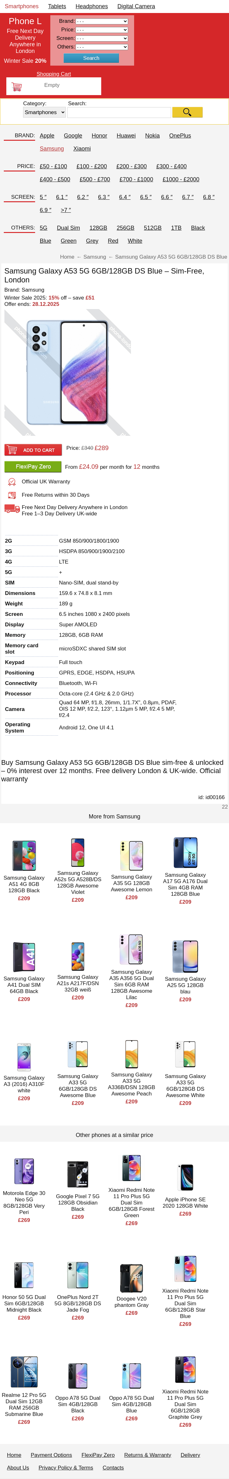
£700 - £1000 (136, 179)
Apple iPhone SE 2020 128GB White (185, 1203)
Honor (99, 135)
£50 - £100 (53, 166)
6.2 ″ (83, 197)
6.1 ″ (61, 197)
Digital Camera (136, 6)
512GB (153, 228)
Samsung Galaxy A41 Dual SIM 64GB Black (23, 985)
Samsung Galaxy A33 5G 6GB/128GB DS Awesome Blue (77, 1085)
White (135, 241)
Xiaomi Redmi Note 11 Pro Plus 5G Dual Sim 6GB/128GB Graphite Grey (185, 1404)
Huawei (126, 135)
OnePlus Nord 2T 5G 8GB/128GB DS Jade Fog (77, 1303)
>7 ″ (66, 210)
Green (69, 241)
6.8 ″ (208, 197)
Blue (45, 241)
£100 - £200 (92, 166)
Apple (47, 135)
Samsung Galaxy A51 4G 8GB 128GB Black (23, 884)
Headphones (92, 6)
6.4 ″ (124, 197)
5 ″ (43, 197)
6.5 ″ (146, 197)
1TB (176, 228)
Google (73, 135)
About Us (18, 1468)
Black (198, 228)
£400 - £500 (55, 179)
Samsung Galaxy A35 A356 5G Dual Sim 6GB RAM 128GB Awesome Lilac (131, 984)
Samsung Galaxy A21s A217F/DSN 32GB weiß (78, 983)
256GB (125, 228)
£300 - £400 (171, 166)
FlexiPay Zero (98, 1455)
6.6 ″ (166, 197)
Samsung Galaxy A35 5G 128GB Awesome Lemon (131, 883)
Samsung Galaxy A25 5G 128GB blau (185, 985)
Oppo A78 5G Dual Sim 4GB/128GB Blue (131, 1404)
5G (43, 228)
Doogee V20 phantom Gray (131, 1302)
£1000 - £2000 (181, 179)
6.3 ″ (103, 197)
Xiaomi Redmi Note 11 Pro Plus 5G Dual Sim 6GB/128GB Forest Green (131, 1202)
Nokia (152, 135)
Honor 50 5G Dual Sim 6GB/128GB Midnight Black (24, 1303)
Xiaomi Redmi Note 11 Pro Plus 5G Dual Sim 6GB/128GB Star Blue (185, 1303)
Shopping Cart (54, 74)
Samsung (52, 148)
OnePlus (180, 135)
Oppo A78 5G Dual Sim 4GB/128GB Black (78, 1404)
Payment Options (51, 1455)
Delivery (190, 1455)
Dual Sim (68, 228)
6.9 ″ (45, 210)
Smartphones (22, 6)
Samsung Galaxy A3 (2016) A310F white (23, 1084)
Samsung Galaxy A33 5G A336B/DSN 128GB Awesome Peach (131, 1084)
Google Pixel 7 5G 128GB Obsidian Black (78, 1202)
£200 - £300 (131, 166)
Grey (92, 241)
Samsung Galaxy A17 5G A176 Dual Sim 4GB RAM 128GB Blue (185, 884)
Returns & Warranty (147, 1455)
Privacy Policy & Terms (66, 1468)
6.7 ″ (188, 197)
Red (113, 241)
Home (14, 1455)
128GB (98, 228)
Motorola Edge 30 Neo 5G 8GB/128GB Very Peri (24, 1202)
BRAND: (25, 135)
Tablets (57, 6)
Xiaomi (82, 148)
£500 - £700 (95, 179)
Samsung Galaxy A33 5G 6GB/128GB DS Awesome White (185, 1085)
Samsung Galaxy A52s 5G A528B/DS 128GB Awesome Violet (77, 882)
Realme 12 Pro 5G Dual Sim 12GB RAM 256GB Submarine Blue (24, 1404)
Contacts (113, 1468)
